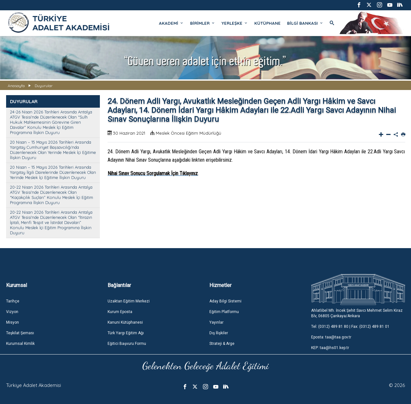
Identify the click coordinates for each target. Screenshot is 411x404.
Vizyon (12, 312)
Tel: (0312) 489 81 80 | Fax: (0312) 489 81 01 (350, 326)
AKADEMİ (171, 23)
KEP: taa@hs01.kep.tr (330, 348)
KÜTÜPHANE (267, 23)
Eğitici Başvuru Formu (127, 343)
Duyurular (44, 85)
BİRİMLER (202, 23)
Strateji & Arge (221, 343)
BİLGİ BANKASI (305, 23)
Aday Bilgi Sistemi (225, 301)
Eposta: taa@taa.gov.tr (331, 337)
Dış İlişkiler (218, 333)
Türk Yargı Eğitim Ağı (126, 333)
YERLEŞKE (235, 23)
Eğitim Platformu (224, 312)
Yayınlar (216, 322)
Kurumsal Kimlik (20, 343)
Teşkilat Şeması (20, 333)
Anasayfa (16, 85)
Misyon (12, 322)
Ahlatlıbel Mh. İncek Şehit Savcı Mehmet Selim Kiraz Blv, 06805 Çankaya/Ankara (357, 313)
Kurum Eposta (120, 312)
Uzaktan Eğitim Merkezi (129, 301)
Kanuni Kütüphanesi (125, 322)
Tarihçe (12, 301)
